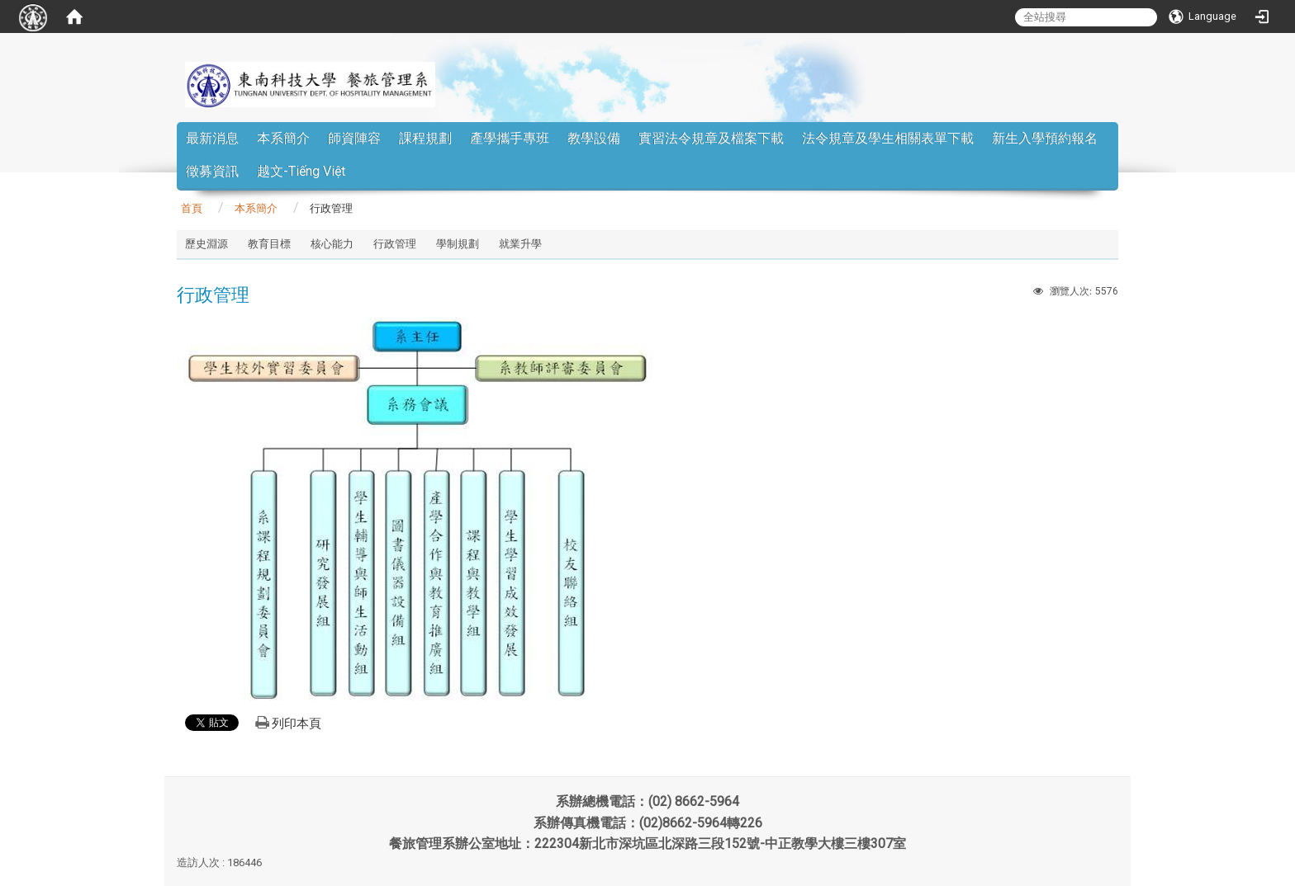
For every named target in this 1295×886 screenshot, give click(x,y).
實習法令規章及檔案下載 (711, 138)
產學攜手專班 (509, 138)
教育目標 (269, 244)
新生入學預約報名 (1045, 138)
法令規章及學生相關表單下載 (888, 138)
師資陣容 (354, 138)
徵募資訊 (212, 171)
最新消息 (212, 138)
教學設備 (593, 138)
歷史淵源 (206, 244)
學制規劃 (457, 244)
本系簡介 (283, 138)
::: (1097, 94)
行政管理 (394, 244)
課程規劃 (425, 138)
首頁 (191, 208)
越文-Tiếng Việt (301, 171)
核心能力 (332, 244)
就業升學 (520, 244)
